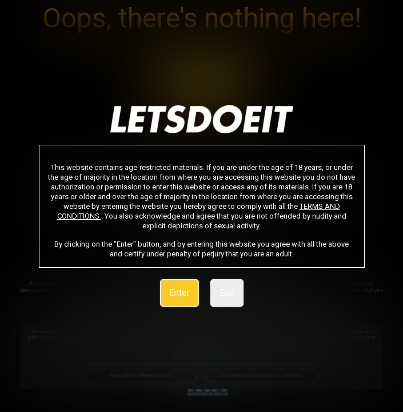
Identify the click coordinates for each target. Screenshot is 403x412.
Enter (179, 292)
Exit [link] (227, 292)
